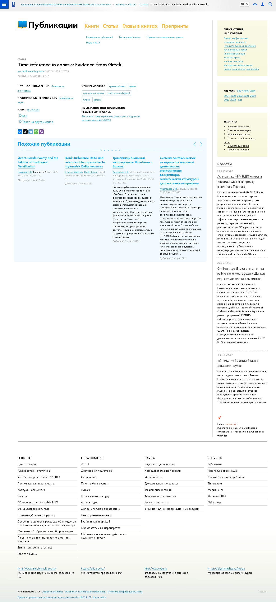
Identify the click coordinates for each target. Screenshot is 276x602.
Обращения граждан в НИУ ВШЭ (38, 502)
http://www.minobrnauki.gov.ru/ (37, 568)
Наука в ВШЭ (93, 42)
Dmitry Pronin (91, 172)
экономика (252, 69)
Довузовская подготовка (97, 470)
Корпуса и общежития (31, 490)
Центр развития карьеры (96, 515)
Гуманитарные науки (239, 126)
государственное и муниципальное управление (240, 43)
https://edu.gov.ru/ (93, 568)
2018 (233, 99)
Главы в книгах (140, 26)
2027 (240, 91)
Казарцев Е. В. (25, 172)
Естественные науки (239, 130)
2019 (226, 99)
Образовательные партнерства (100, 528)
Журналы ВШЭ (217, 496)
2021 (246, 95)
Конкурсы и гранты (156, 502)
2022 (240, 95)
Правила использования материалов (165, 37)
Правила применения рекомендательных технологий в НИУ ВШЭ (54, 597)
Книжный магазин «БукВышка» (226, 477)
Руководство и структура (34, 470)
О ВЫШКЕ (25, 458)
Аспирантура (89, 502)
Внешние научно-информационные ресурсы (172, 508)
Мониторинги (153, 477)
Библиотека (215, 464)
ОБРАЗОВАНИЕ (92, 458)
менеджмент (245, 65)
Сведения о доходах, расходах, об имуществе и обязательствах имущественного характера (47, 523)
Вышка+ (85, 490)
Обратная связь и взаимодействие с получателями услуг (103, 535)
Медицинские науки (239, 134)
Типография (215, 483)
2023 (233, 95)
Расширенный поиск (129, 37)
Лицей (85, 464)
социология (239, 69)
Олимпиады (88, 477)
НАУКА (150, 458)
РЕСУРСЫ (215, 458)
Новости (224, 164)
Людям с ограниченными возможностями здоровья (43, 539)
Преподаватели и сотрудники (36, 483)
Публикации (53, 24)
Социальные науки (238, 145)
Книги (92, 26)
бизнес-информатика (236, 38)
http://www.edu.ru (156, 568)
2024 (227, 95)
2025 (252, 91)
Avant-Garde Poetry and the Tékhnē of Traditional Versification (38, 162)
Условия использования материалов (85, 591)
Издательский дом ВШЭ (222, 470)
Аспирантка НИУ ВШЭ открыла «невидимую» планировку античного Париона (239, 181)
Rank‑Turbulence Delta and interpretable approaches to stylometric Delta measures (85, 162)
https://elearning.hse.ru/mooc (226, 568)
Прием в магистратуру (95, 496)
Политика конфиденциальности (125, 591)
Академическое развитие (160, 496)
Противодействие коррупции (36, 515)
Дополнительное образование (100, 508)
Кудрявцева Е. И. (168, 188)
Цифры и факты (27, 464)
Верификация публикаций (99, 37)
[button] (101, 150)
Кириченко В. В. (121, 172)
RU (242, 4)
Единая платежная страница (35, 547)
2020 (253, 95)
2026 (246, 91)
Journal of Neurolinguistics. (31, 71)
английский (33, 109)
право (227, 69)
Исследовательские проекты (163, 470)
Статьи (110, 26)
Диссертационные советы (161, 483)
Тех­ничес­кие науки (238, 149)
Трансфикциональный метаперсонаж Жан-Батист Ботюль (132, 162)
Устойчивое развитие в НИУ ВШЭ (39, 477)
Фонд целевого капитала (33, 508)
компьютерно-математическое (233, 59)
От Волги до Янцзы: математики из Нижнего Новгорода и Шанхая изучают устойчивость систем (241, 273)
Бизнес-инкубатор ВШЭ (95, 521)
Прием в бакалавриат (94, 483)
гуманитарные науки (235, 49)
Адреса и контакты (52, 591)
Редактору (262, 591)
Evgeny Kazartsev (74, 172)
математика (230, 65)
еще (239, 99)
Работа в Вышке (27, 554)
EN (247, 4)
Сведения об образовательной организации (45, 531)
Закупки (22, 496)
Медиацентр (215, 490)
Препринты (175, 26)
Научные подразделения (160, 464)
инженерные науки (235, 53)
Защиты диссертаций (158, 490)
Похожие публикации (44, 143)
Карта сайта (99, 597)
